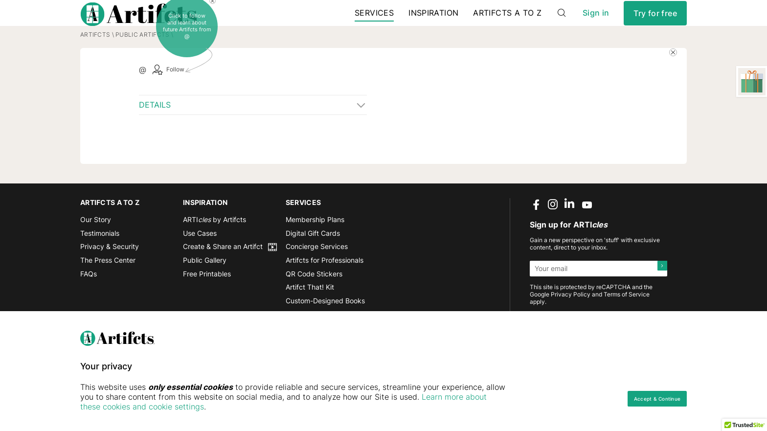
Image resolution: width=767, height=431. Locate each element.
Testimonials (99, 261)
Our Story (95, 248)
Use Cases (200, 261)
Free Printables (207, 301)
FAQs (88, 301)
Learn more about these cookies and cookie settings (197, 406)
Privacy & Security (109, 275)
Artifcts (95, 62)
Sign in (596, 24)
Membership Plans (315, 248)
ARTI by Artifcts (214, 248)
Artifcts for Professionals (324, 288)
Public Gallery (204, 288)
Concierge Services (317, 275)
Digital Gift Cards (313, 261)
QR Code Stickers (314, 301)
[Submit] (659, 296)
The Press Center (107, 288)
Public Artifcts (142, 62)
